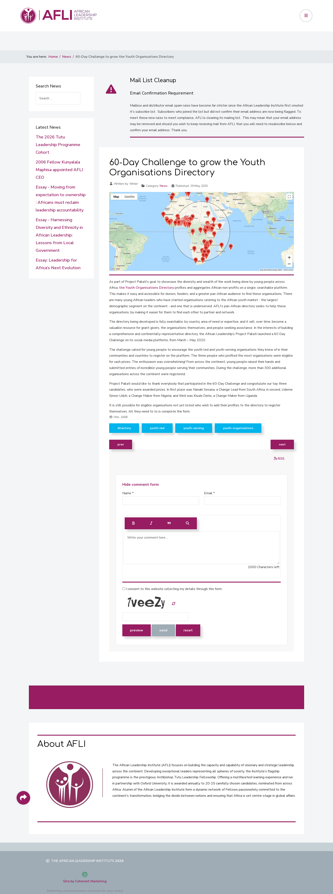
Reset (188, 630)
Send (163, 630)
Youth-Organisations (238, 428)
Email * (209, 493)
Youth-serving (193, 428)
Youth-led (157, 428)
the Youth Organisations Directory (147, 287)
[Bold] (134, 523)
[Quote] (169, 523)
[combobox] (58, 98)
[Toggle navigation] (306, 15)
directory (124, 428)
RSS (279, 458)
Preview (136, 630)
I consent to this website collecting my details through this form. (172, 589)
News (164, 186)
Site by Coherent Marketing (85, 881)
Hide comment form (140, 484)
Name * (128, 493)
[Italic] (151, 523)
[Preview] (187, 523)
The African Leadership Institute (82, 861)
